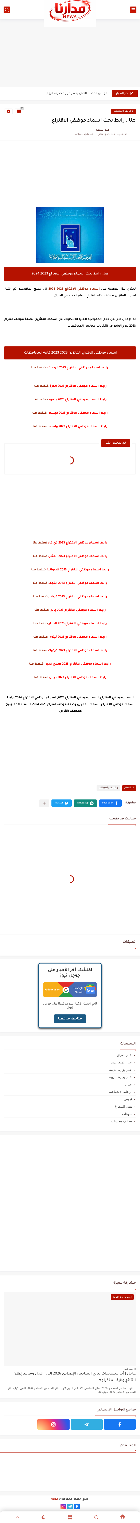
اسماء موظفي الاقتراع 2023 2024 (74, 289)
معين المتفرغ (123, 1106)
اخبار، (128, 1084)
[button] (110, 803)
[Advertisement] (70, 53)
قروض (128, 1099)
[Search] (96, 1517)
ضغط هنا (38, 368)
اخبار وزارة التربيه (120, 1077)
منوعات (127, 1114)
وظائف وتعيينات (123, 111)
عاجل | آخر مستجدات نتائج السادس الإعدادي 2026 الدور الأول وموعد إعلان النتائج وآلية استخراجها (74, 1377)
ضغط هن (41, 650)
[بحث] (7, 10)
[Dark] (44, 1517)
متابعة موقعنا (70, 1019)
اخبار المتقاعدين (121, 1062)
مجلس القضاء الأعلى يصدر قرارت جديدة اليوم (77, 93)
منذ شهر (128, 1368)
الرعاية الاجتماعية (120, 1092)
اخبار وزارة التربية (120, 1069)
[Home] (122, 1517)
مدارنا (54, 1499)
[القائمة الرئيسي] (133, 10)
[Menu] (70, 1517)
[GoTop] (17, 1517)
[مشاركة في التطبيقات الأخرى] (44, 803)
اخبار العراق (124, 1055)
